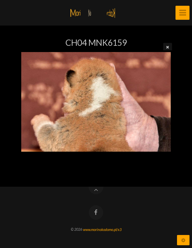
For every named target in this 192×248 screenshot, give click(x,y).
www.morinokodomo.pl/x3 (102, 229)
